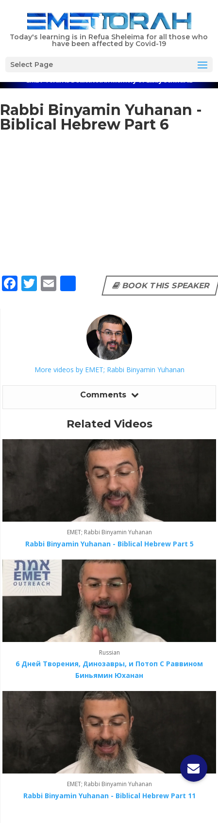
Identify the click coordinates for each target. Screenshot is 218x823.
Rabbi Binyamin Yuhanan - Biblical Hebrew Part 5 (109, 543)
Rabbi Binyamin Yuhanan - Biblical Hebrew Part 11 (109, 795)
